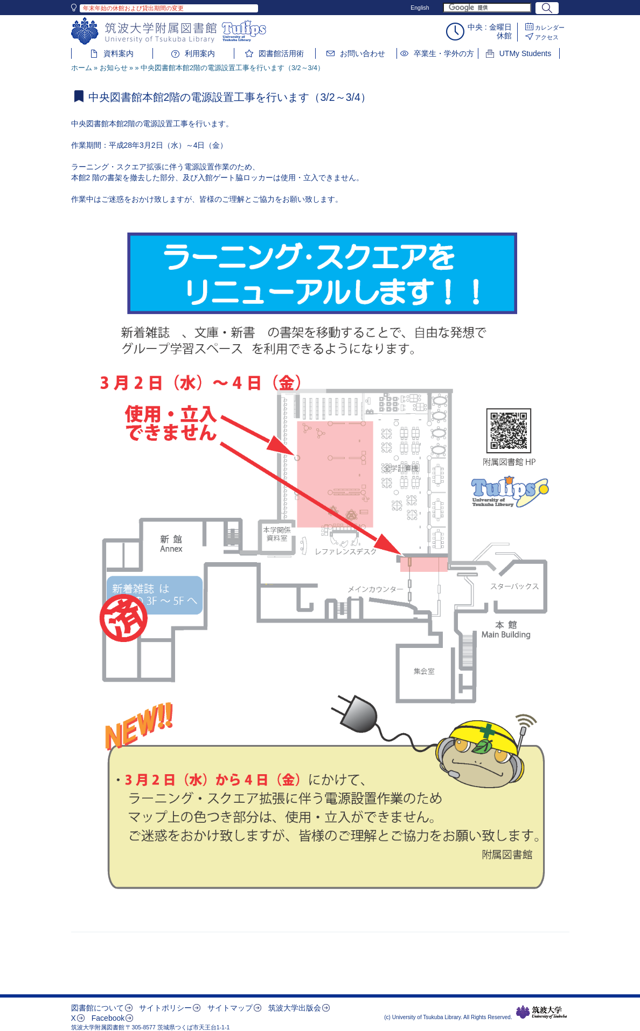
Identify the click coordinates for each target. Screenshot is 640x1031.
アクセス (547, 37)
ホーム (81, 68)
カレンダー (550, 27)
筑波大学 (541, 1012)
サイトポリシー (165, 1007)
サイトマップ (230, 1007)
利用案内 (200, 53)
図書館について (97, 1007)
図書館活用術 (281, 53)
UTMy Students (525, 53)
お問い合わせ (362, 53)
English (420, 7)
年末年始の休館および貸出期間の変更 (133, 8)
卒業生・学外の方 (444, 53)
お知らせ (114, 68)
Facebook (108, 1018)
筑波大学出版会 (294, 1007)
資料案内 (118, 53)
